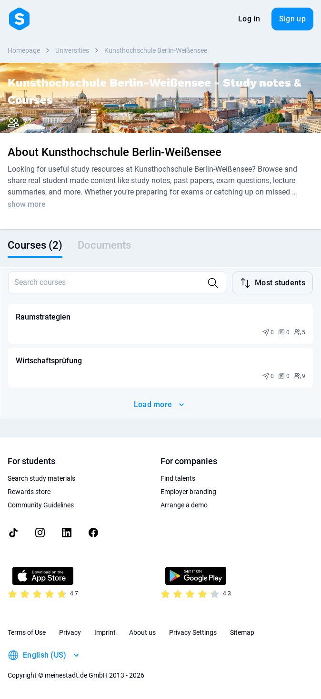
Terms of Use (27, 632)
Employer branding (188, 491)
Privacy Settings (193, 632)
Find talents (177, 478)
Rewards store (29, 491)
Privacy (70, 632)
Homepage (24, 50)
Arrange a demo (184, 505)
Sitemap (242, 632)
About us (142, 632)
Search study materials (41, 478)
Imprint (105, 632)
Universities (72, 50)
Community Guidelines (41, 505)
